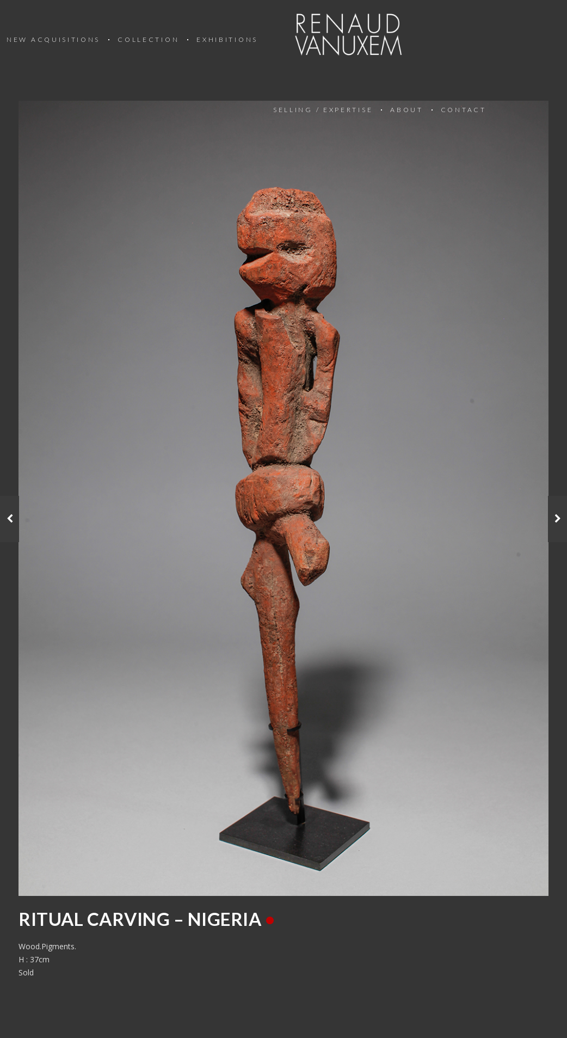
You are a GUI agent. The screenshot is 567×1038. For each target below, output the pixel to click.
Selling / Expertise (323, 110)
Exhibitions (227, 39)
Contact (463, 110)
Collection (148, 39)
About (406, 110)
